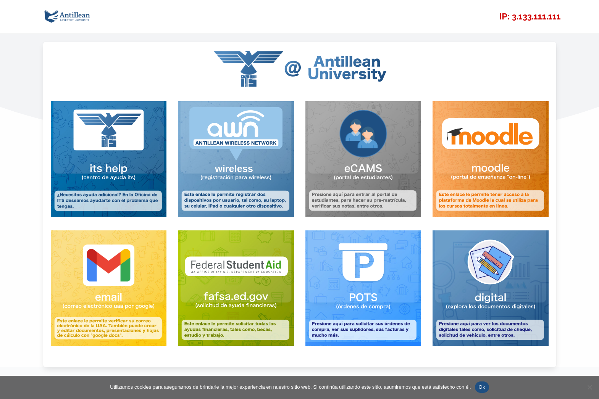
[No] (589, 387)
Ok (482, 387)
